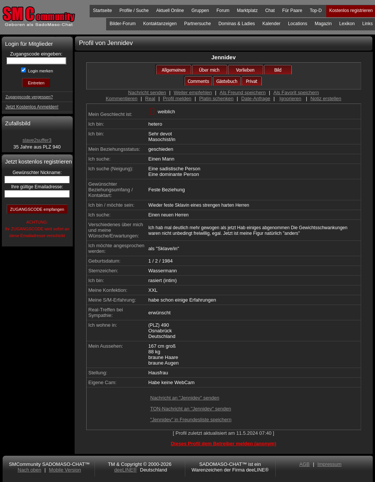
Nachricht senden (147, 92)
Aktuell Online (170, 10)
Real (150, 98)
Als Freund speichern (243, 92)
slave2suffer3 (36, 140)
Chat (269, 10)
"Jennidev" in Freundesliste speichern (191, 419)
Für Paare (292, 10)
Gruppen (200, 10)
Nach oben (29, 470)
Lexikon (347, 23)
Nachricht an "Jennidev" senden (184, 398)
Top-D (316, 10)
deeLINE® (125, 470)
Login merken (40, 71)
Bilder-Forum (122, 23)
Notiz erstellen (325, 98)
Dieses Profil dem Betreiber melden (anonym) (223, 443)
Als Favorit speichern (296, 92)
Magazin (323, 23)
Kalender (271, 23)
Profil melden (177, 98)
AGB (304, 464)
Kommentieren (122, 98)
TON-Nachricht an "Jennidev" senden (190, 408)
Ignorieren (290, 98)
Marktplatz (247, 10)
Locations (297, 23)
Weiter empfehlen (193, 92)
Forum (223, 10)
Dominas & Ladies (236, 23)
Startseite (102, 10)
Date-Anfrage (255, 98)
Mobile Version (65, 470)
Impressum (329, 464)
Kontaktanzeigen (160, 23)
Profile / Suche (133, 10)
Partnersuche (197, 23)
